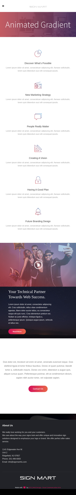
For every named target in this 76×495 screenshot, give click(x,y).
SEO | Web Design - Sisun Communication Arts (45, 487)
